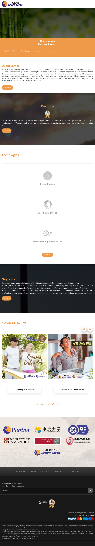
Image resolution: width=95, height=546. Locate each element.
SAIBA (6, 131)
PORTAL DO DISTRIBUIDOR (25, 472)
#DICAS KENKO (45, 472)
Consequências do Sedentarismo (71, 389)
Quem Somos (10, 51)
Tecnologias (25, 52)
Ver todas (47, 404)
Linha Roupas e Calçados (24, 389)
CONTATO (76, 472)
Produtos (38, 52)
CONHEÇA (7, 87)
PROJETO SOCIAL (61, 472)
